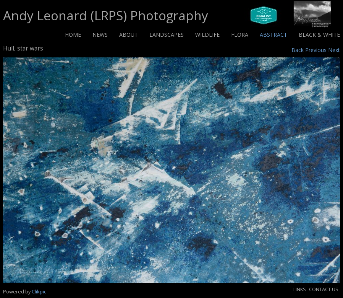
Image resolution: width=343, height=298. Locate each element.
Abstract (273, 34)
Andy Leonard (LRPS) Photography (105, 15)
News (100, 34)
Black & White (319, 34)
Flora (239, 34)
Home (73, 34)
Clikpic (39, 291)
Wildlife (207, 34)
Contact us (323, 289)
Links (299, 289)
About (128, 34)
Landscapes (166, 34)
